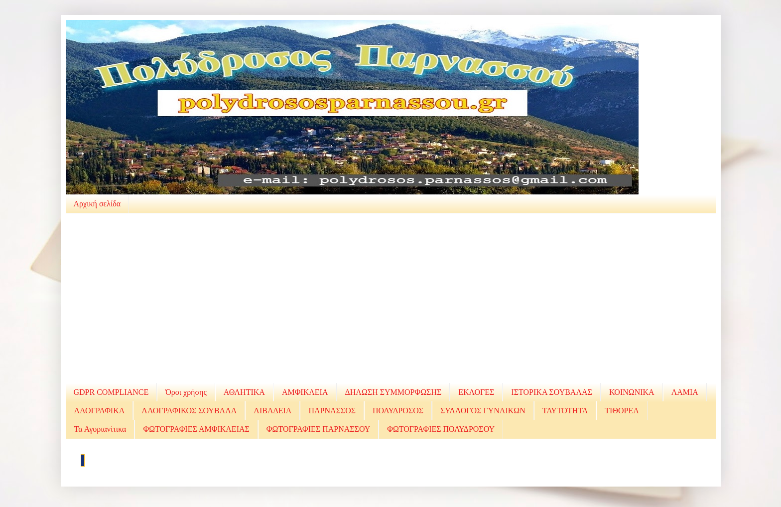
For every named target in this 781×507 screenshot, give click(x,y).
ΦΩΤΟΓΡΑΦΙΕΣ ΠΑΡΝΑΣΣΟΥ (318, 429)
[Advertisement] (390, 298)
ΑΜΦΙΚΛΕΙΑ (305, 392)
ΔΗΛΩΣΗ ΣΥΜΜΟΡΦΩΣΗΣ (393, 392)
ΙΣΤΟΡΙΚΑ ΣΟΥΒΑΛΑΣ (551, 392)
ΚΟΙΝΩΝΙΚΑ (631, 392)
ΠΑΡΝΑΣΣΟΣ (332, 410)
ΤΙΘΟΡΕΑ (622, 410)
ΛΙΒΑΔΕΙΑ (272, 410)
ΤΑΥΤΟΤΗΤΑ (565, 410)
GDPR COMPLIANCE (111, 392)
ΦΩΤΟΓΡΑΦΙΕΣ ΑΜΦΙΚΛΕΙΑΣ (196, 429)
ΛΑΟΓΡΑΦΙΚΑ (99, 410)
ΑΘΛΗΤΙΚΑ (244, 392)
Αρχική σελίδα (97, 203)
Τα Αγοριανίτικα (100, 429)
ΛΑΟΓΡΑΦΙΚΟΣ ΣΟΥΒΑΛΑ (189, 410)
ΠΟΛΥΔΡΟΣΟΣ (398, 410)
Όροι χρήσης (186, 392)
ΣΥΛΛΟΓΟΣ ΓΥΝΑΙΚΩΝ (482, 410)
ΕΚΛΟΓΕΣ (476, 392)
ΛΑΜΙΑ (684, 392)
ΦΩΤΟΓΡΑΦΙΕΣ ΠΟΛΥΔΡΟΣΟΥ (441, 429)
